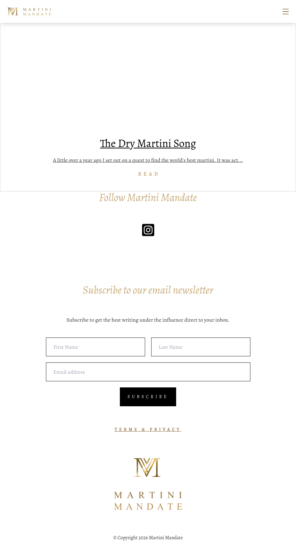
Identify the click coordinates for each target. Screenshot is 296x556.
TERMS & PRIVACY (148, 429)
